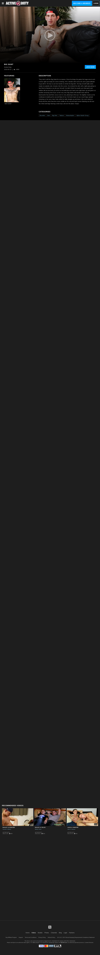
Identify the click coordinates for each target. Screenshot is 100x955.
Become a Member (82, 3)
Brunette (42, 115)
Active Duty (6, 832)
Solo (48, 115)
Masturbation (70, 115)
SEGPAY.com (64, 942)
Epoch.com (15, 942)
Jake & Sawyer (72, 827)
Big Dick (54, 115)
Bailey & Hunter (9, 827)
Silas (40, 829)
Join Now (90, 67)
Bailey (9, 829)
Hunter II (5, 829)
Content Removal (89, 942)
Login (96, 3)
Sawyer (73, 829)
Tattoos (61, 115)
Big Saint (8, 103)
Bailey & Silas (40, 827)
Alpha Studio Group (82, 115)
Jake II (69, 829)
